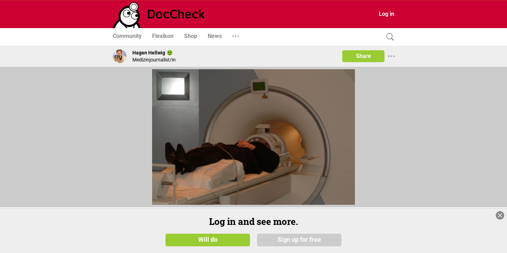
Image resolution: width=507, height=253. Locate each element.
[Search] (388, 37)
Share (363, 56)
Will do (208, 239)
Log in (386, 14)
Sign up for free (299, 239)
